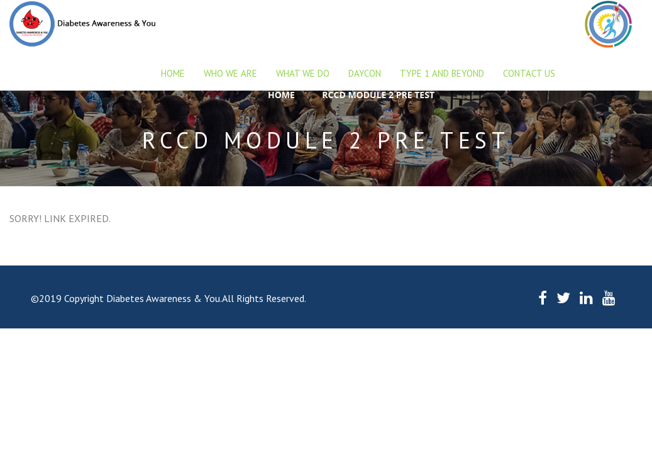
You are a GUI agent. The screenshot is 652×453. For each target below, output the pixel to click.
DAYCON (364, 73)
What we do (302, 73)
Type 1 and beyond (442, 73)
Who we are (230, 73)
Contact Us (529, 73)
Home (173, 73)
